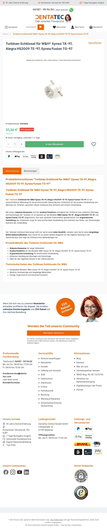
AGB (43, 374)
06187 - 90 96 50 (43, 9)
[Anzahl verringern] (8, 144)
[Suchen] (40, 27)
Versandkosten (56, 520)
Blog (78, 358)
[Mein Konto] (77, 27)
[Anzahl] (15, 144)
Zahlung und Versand (51, 370)
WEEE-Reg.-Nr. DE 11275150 (89, 374)
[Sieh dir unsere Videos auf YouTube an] (19, 472)
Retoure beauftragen (50, 358)
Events (44, 387)
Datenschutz (47, 378)
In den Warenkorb (54, 144)
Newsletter (46, 362)
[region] (53, 89)
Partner (79, 389)
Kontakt (44, 366)
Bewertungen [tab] (30, 171)
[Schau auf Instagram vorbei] (13, 472)
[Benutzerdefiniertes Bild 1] (81, 493)
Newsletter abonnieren (53, 333)
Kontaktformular (11, 382)
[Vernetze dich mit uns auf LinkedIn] (26, 472)
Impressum (46, 382)
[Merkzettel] (59, 27)
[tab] (12, 171)
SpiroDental (94, 42)
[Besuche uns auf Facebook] (6, 472)
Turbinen (13, 200)
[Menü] (11, 27)
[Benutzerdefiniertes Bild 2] (96, 444)
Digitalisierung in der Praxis (89, 385)
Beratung (45, 395)
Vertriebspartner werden (88, 370)
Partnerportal (47, 390)
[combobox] (31, 27)
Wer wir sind (82, 366)
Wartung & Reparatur (50, 399)
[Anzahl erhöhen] (21, 144)
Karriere (80, 362)
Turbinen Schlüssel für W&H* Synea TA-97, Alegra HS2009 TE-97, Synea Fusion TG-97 (50, 34)
